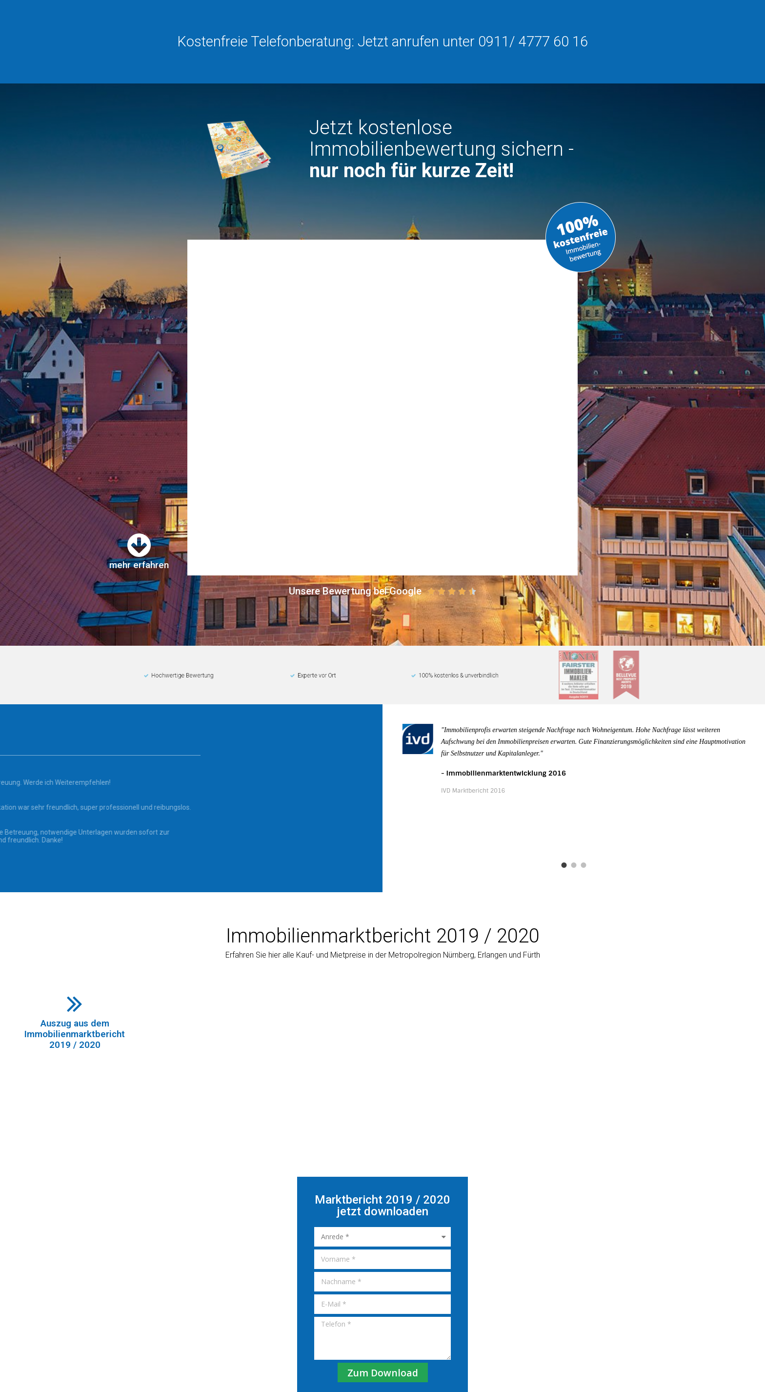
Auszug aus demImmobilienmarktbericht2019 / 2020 (74, 970)
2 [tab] (574, 801)
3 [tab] (583, 801)
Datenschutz (620, 1331)
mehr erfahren (139, 501)
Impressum (573, 1331)
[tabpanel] (573, 734)
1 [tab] (564, 801)
